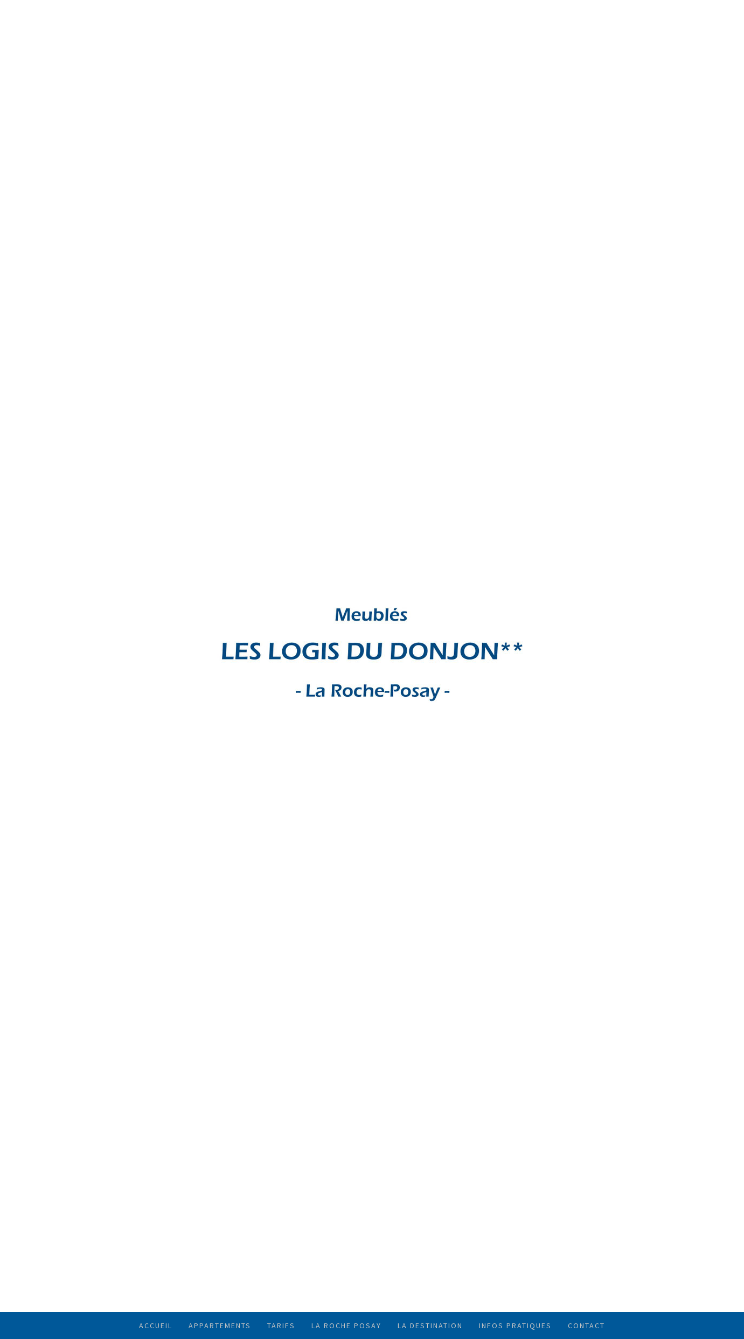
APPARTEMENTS (220, 1325)
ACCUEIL (155, 1325)
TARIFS (281, 1325)
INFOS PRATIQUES (515, 1325)
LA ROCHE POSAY (346, 1325)
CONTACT (586, 1325)
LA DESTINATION (430, 1325)
